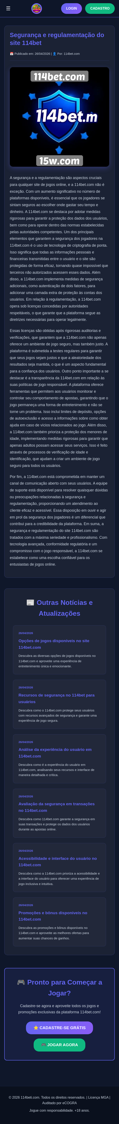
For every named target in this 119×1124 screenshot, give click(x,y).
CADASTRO (100, 8)
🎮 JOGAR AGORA (59, 1045)
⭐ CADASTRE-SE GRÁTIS (59, 1028)
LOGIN (71, 8)
